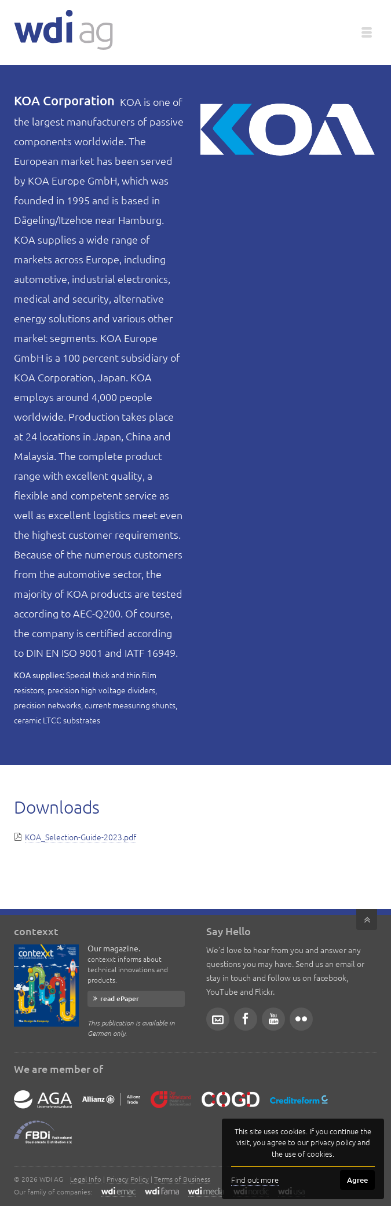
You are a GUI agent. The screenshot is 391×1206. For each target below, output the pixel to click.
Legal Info (85, 1178)
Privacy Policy (128, 1178)
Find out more (255, 1179)
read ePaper (119, 998)
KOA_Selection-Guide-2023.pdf (80, 837)
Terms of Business (182, 1178)
